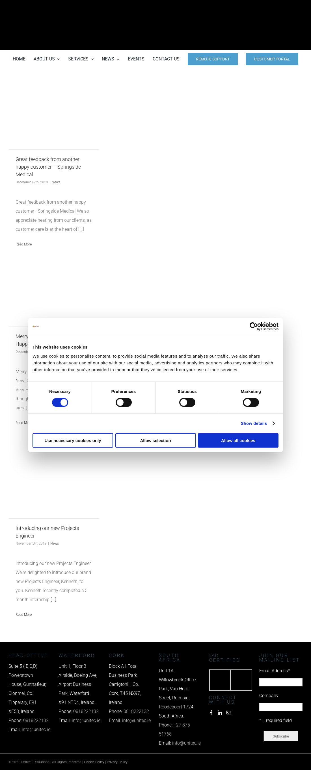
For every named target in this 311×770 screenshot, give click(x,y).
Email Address (274, 670)
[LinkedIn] (220, 712)
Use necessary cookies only (72, 440)
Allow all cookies (238, 440)
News (56, 182)
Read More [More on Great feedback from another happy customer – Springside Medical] (24, 244)
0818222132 (36, 720)
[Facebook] (211, 712)
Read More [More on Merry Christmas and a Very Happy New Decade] (24, 423)
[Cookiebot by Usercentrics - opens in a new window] (253, 326)
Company (268, 695)
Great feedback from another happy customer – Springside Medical (48, 166)
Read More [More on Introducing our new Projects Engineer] (24, 615)
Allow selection (155, 440)
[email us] (257, 25)
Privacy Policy (117, 762)
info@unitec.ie (36, 729)
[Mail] (228, 712)
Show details (254, 423)
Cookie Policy (94, 762)
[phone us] (257, 7)
